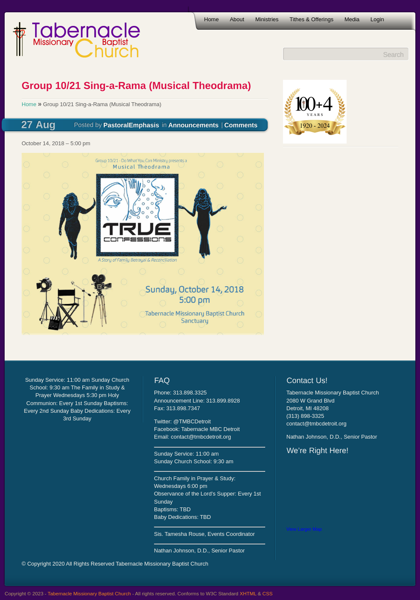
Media (351, 19)
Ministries (267, 19)
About (237, 19)
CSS (268, 593)
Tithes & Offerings (311, 19)
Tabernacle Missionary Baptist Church (89, 593)
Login (377, 19)
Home (211, 19)
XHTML (248, 593)
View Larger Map (304, 529)
